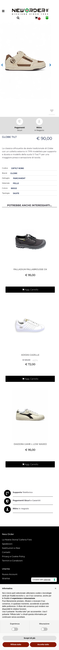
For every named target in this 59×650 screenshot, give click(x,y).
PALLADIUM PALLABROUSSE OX (30, 269)
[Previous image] (2, 65)
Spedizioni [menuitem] (7, 544)
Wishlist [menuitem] (6, 578)
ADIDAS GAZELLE (30, 355)
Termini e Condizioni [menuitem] (12, 560)
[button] (25, 60)
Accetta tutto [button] (43, 644)
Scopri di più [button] (29, 638)
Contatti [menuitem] (6, 552)
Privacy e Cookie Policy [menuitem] (13, 556)
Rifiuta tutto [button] (16, 644)
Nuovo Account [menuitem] (9, 574)
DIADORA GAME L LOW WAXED (30, 444)
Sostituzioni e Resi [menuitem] (11, 548)
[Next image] (50, 65)
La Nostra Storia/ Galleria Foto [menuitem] (17, 539)
